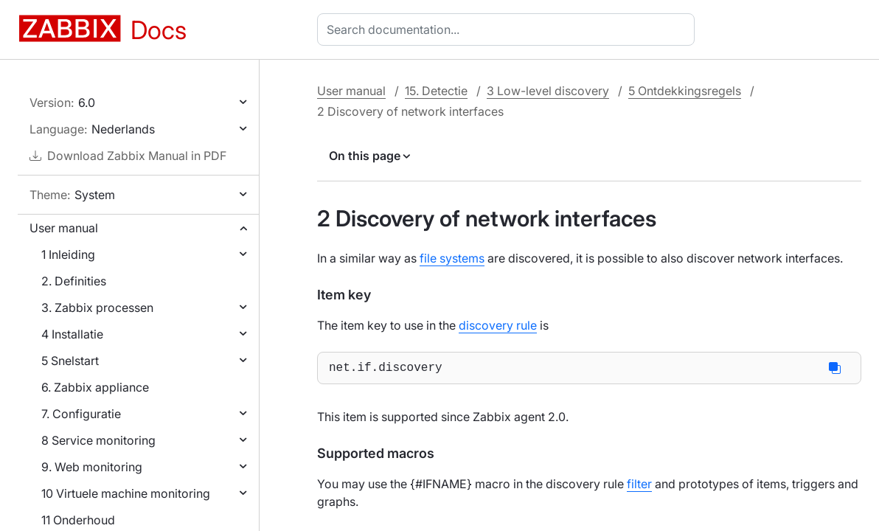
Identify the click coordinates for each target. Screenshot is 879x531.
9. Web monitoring (91, 466)
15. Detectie (436, 90)
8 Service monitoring (98, 440)
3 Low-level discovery (548, 90)
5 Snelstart (70, 360)
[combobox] (509, 29)
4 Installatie (72, 334)
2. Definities (73, 281)
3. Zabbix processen (97, 307)
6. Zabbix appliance (95, 387)
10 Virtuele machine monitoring (125, 493)
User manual (63, 228)
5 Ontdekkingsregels (684, 90)
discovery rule (498, 325)
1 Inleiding (68, 254)
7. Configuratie (81, 413)
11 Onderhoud (78, 520)
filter (639, 486)
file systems (452, 258)
